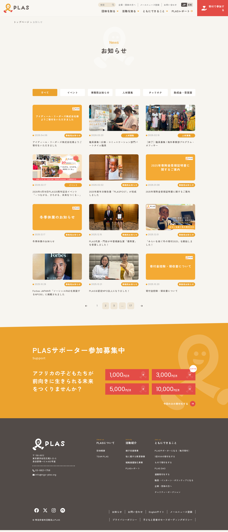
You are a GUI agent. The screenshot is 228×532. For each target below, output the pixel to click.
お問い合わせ (166, 5)
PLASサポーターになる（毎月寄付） (172, 452)
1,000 (119, 377)
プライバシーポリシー (124, 521)
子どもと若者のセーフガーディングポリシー (167, 521)
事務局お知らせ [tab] (100, 92)
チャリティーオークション (168, 494)
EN (186, 5)
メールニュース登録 (145, 5)
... (123, 307)
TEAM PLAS (103, 458)
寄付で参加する (214, 7)
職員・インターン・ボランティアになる (174, 482)
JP (180, 5)
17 (131, 307)
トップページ (21, 22)
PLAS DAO (160, 470)
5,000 (120, 391)
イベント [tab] (72, 92)
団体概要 (101, 452)
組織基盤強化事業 (134, 464)
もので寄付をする (163, 464)
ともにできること (150, 11)
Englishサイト (156, 513)
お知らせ (117, 513)
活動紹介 (131, 444)
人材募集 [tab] (127, 92)
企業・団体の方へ (123, 5)
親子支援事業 (132, 452)
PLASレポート (177, 11)
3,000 (167, 377)
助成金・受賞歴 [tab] (183, 92)
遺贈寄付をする (162, 476)
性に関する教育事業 (135, 458)
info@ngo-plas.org (45, 476)
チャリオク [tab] (155, 92)
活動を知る (125, 11)
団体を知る (104, 11)
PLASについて (106, 444)
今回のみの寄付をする (175, 405)
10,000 (168, 391)
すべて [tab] (45, 92)
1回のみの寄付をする (165, 458)
